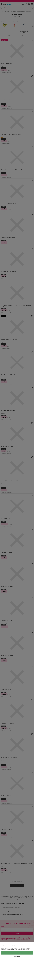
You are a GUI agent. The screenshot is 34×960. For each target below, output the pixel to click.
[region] (17, 951)
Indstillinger (17, 956)
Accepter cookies (17, 953)
